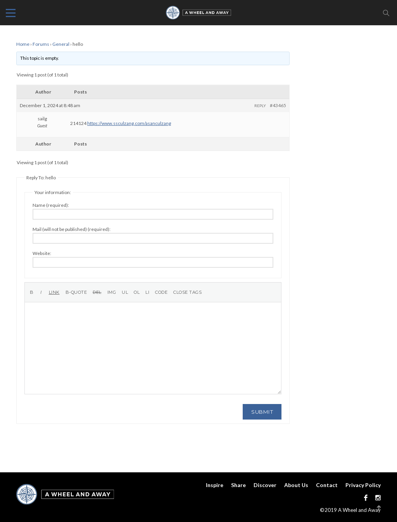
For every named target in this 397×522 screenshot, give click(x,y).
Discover (265, 485)
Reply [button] (260, 105)
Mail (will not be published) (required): (71, 229)
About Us (296, 485)
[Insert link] (54, 292)
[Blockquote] (76, 292)
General (60, 44)
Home (22, 44)
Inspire (214, 485)
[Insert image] (111, 292)
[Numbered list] (137, 292)
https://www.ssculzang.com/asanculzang (129, 123)
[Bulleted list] (125, 292)
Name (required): (51, 205)
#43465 (278, 105)
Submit (262, 412)
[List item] (147, 292)
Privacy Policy (363, 485)
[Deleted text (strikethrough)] (97, 292)
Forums (41, 44)
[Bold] (32, 292)
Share (238, 485)
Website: (42, 253)
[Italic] (41, 292)
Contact (327, 485)
